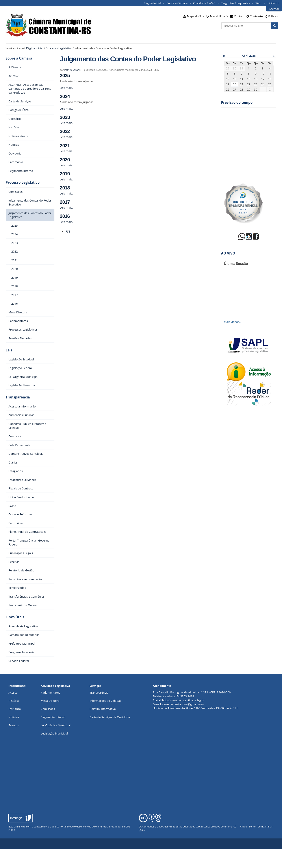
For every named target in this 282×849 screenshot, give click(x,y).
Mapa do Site (195, 16)
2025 (65, 75)
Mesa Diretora (50, 701)
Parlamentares (50, 692)
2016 (65, 216)
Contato (239, 16)
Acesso (12, 692)
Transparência (18, 397)
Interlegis (102, 826)
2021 (65, 145)
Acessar (274, 9)
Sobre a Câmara (177, 3)
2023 (65, 117)
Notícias (13, 717)
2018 (65, 188)
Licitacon (273, 3)
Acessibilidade (219, 16)
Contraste (256, 16)
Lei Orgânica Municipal (55, 725)
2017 (65, 202)
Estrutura (14, 709)
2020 (65, 159)
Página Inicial (152, 3)
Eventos (13, 725)
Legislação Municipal (54, 733)
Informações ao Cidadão (106, 701)
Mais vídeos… (232, 322)
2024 (65, 96)
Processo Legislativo (59, 48)
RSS (67, 231)
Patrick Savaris (72, 69)
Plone (11, 829)
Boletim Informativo (103, 709)
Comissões (48, 709)
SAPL (258, 3)
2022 (65, 131)
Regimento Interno (53, 717)
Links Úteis (15, 617)
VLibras (273, 16)
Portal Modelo (68, 826)
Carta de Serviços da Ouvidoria (110, 717)
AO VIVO (228, 253)
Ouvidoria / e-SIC (204, 3)
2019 (65, 173)
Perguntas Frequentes (235, 3)
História (13, 701)
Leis (9, 350)
